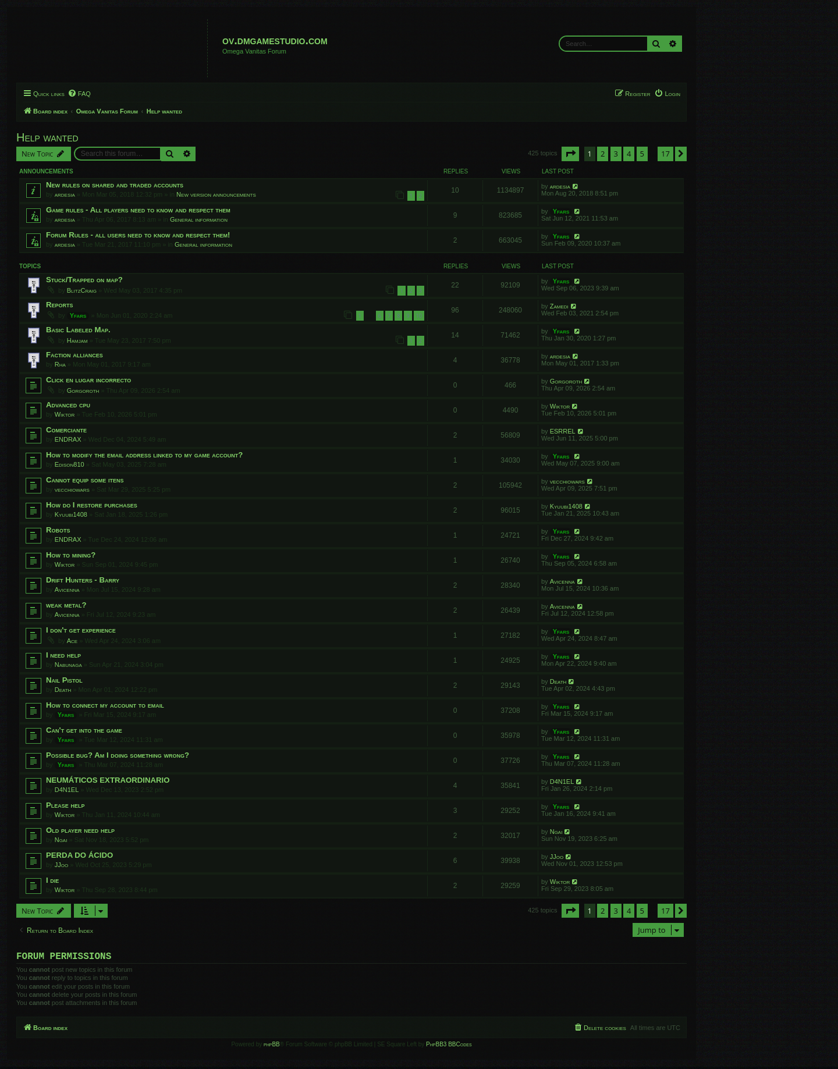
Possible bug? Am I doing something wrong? (117, 755)
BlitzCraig (82, 290)
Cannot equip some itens (85, 479)
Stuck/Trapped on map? (84, 279)
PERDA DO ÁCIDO (79, 855)
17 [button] (665, 153)
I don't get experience (81, 630)
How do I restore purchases (91, 504)
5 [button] (642, 153)
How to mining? (70, 555)
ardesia (65, 194)
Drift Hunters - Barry (82, 580)
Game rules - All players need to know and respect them (138, 209)
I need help (63, 655)
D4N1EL (67, 789)
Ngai (61, 839)
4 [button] (629, 153)
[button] (570, 154)
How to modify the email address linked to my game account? (144, 454)
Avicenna (67, 589)
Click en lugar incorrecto (88, 379)
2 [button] (603, 153)
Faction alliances (74, 354)
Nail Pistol (64, 680)
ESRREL (563, 431)
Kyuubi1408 (71, 514)
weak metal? (66, 605)
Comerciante (66, 429)
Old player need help (80, 830)
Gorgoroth (83, 390)
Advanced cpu (68, 404)
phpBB (272, 1046)
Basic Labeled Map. (78, 329)
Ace (72, 640)
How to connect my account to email (105, 705)
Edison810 (69, 464)
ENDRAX (68, 439)
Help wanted (47, 137)
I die (52, 880)
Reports (59, 304)
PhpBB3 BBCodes (448, 1046)
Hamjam (77, 340)
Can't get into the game (84, 730)
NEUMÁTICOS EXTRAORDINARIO (107, 780)
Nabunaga (68, 664)
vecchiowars (72, 489)
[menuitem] (79, 94)
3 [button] (616, 153)
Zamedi (559, 306)
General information (199, 219)
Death (63, 689)
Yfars (561, 211)
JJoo (61, 864)
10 (419, 315)
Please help (65, 805)
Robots (58, 529)
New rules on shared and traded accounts (114, 184)
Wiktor (65, 414)
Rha (60, 364)
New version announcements (216, 194)
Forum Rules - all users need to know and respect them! (138, 234)
